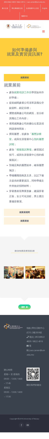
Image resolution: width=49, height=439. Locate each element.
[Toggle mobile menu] (43, 31)
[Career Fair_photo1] (35, 272)
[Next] (43, 272)
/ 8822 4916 (20, 2)
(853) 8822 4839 (10, 2)
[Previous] (6, 272)
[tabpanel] (24, 145)
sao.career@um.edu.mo (36, 2)
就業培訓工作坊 (22, 92)
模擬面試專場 (24, 149)
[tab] (24, 77)
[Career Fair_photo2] (14, 272)
